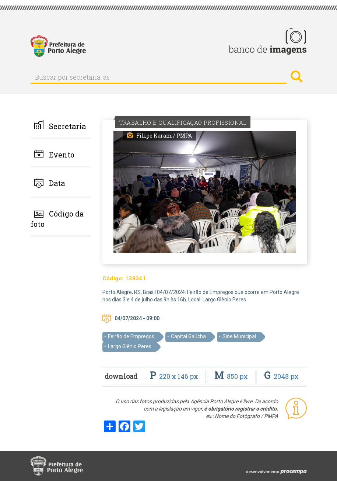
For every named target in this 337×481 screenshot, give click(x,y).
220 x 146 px (175, 376)
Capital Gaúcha (188, 336)
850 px (231, 376)
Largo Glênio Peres (129, 346)
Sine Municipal (239, 336)
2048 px (281, 376)
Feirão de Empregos (131, 336)
